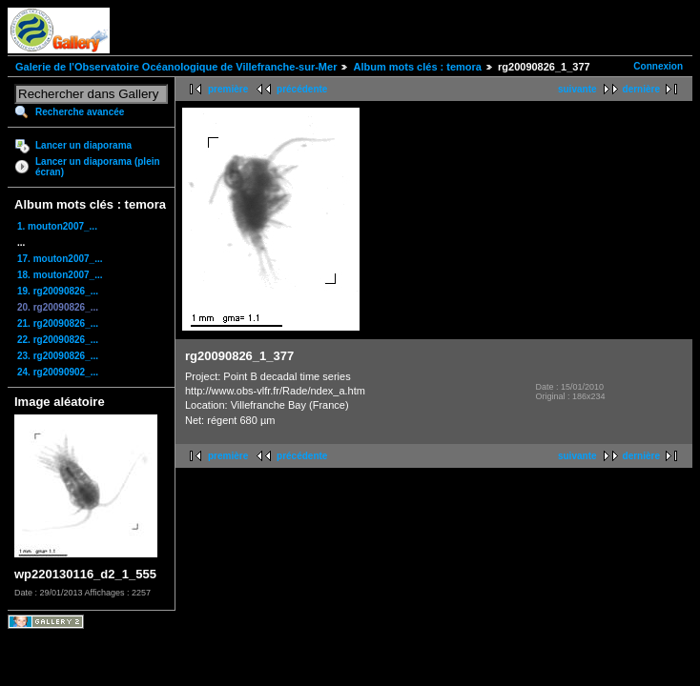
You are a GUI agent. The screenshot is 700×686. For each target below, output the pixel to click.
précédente (302, 89)
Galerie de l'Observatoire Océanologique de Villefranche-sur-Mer (176, 66)
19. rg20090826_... (57, 291)
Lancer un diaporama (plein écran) (97, 166)
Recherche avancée (79, 112)
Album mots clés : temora (417, 66)
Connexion (658, 66)
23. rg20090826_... (57, 356)
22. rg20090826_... (57, 339)
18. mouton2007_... (59, 275)
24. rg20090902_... (57, 372)
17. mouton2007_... (59, 258)
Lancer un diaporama (83, 145)
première (228, 89)
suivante (577, 89)
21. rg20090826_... (57, 323)
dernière (641, 89)
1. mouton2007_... (57, 226)
